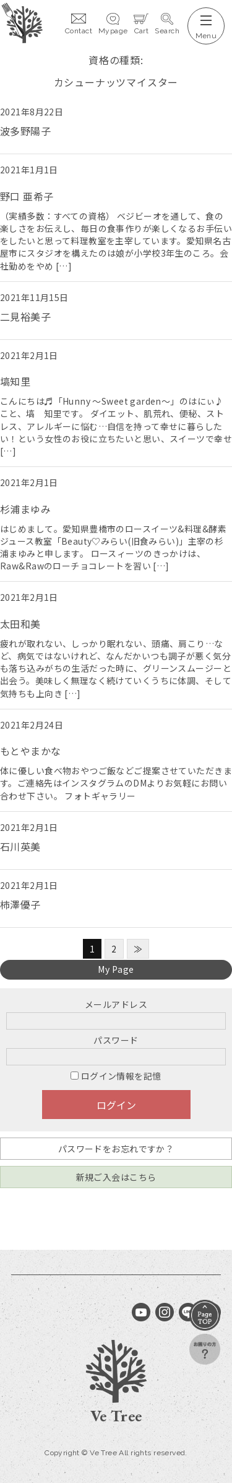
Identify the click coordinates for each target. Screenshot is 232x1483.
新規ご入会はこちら (116, 1177)
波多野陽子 (25, 130)
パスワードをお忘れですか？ (116, 1148)
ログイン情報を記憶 (116, 1076)
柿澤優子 (20, 904)
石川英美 (20, 846)
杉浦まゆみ (25, 509)
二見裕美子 (25, 316)
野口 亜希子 (27, 196)
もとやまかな (30, 750)
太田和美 (20, 623)
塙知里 (15, 381)
